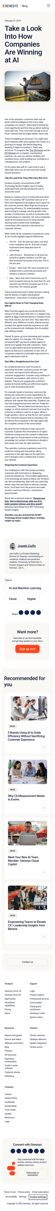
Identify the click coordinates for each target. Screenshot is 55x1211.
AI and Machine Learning (25, 588)
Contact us (27, 962)
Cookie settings (38, 1197)
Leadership (10, 1102)
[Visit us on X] (24, 1151)
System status (36, 1017)
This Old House (36, 150)
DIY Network (10, 153)
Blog (7, 1047)
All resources (10, 1055)
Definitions (9, 1076)
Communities (36, 1002)
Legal (7, 1121)
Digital (31, 599)
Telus (16, 317)
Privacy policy (24, 1192)
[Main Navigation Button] (48, 5)
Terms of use (10, 1192)
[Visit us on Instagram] (18, 1151)
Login (32, 991)
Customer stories (12, 1072)
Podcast (8, 1051)
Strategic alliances (38, 1039)
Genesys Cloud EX (13, 995)
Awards (8, 1114)
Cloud (12, 599)
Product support (37, 995)
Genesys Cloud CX (13, 991)
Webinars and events (14, 1043)
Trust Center (10, 1110)
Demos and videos (13, 1039)
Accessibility (11, 1196)
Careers (8, 1094)
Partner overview (37, 1035)
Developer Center (37, 1013)
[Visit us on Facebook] (30, 1151)
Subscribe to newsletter (32, 1173)
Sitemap (23, 1196)
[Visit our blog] (42, 1151)
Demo (7, 1013)
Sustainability (11, 1106)
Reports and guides (13, 1035)
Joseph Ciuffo (27, 546)
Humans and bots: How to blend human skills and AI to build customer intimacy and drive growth (25, 501)
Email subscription (40, 1192)
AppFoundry (10, 999)
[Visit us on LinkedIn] (13, 1151)
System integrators (38, 1043)
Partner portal (36, 1047)
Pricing (8, 1009)
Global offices (11, 1098)
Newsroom (10, 1117)
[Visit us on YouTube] (36, 1151)
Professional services (39, 999)
